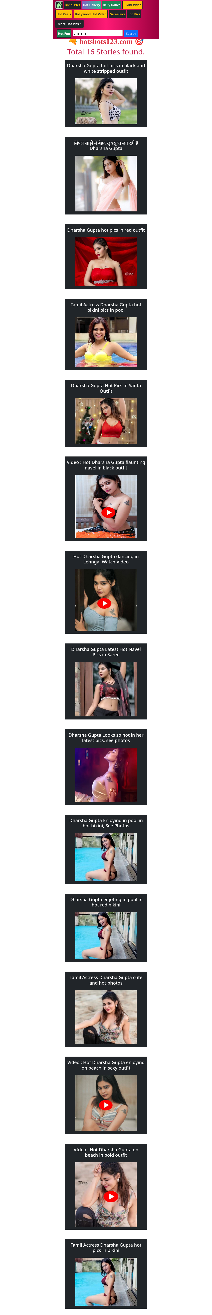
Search (131, 34)
